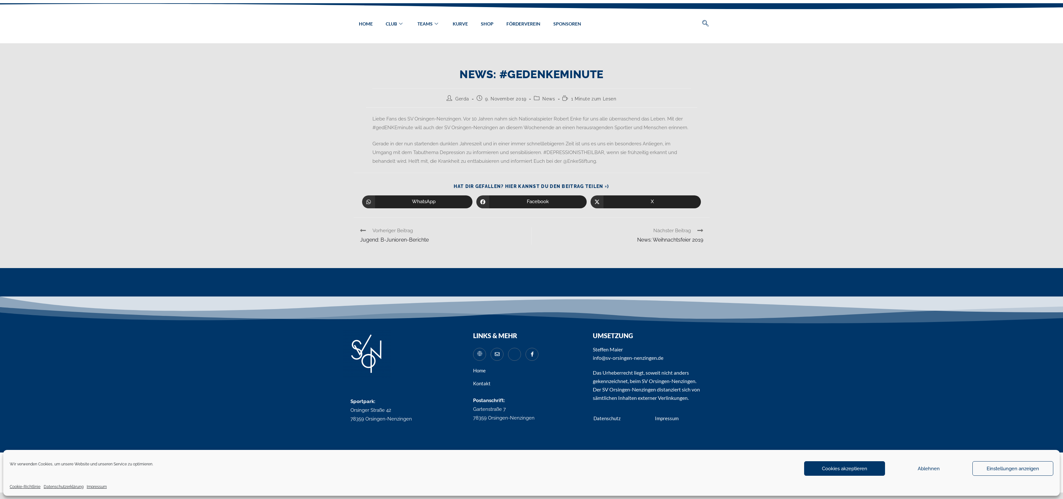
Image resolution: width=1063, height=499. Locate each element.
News (548, 98)
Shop (487, 23)
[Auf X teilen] (646, 201)
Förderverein (523, 23)
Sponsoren (567, 23)
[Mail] (497, 354)
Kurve (460, 23)
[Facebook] (532, 354)
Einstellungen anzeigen (1013, 469)
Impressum (97, 486)
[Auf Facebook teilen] (531, 201)
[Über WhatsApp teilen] (417, 201)
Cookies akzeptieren (844, 469)
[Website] (479, 354)
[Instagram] (514, 354)
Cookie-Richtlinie (25, 486)
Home (365, 23)
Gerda (462, 98)
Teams (427, 24)
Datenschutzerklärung (63, 486)
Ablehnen (929, 469)
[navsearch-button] (705, 24)
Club (393, 24)
